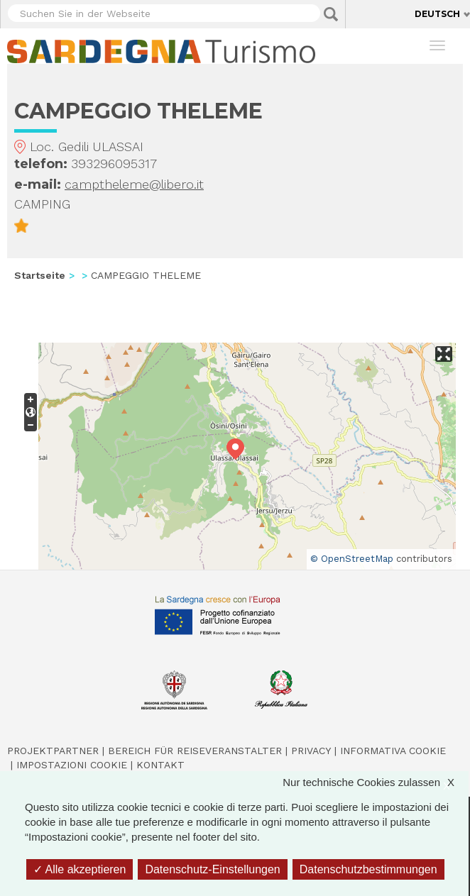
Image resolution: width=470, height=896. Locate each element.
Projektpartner (53, 750)
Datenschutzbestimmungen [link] (368, 869)
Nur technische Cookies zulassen (376, 782)
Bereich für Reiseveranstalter (195, 750)
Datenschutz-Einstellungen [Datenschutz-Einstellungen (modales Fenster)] (212, 869)
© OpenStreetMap (351, 558)
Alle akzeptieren (79, 869)
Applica (331, 14)
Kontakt (160, 764)
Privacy (311, 750)
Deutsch (437, 14)
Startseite (39, 275)
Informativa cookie (393, 750)
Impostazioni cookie (71, 764)
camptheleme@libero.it (134, 184)
